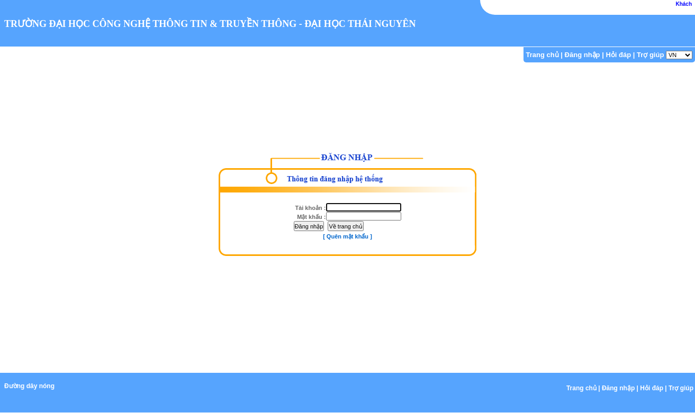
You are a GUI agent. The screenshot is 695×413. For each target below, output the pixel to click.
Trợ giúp (650, 55)
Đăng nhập (582, 55)
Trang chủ (542, 55)
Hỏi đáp (618, 55)
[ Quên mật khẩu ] (347, 236)
